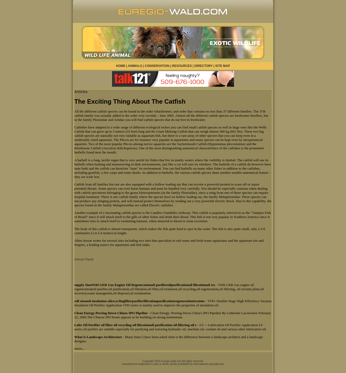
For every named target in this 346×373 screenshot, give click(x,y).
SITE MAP (222, 66)
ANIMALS (135, 66)
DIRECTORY (203, 66)
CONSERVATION (157, 66)
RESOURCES (182, 66)
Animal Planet (84, 259)
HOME (120, 66)
